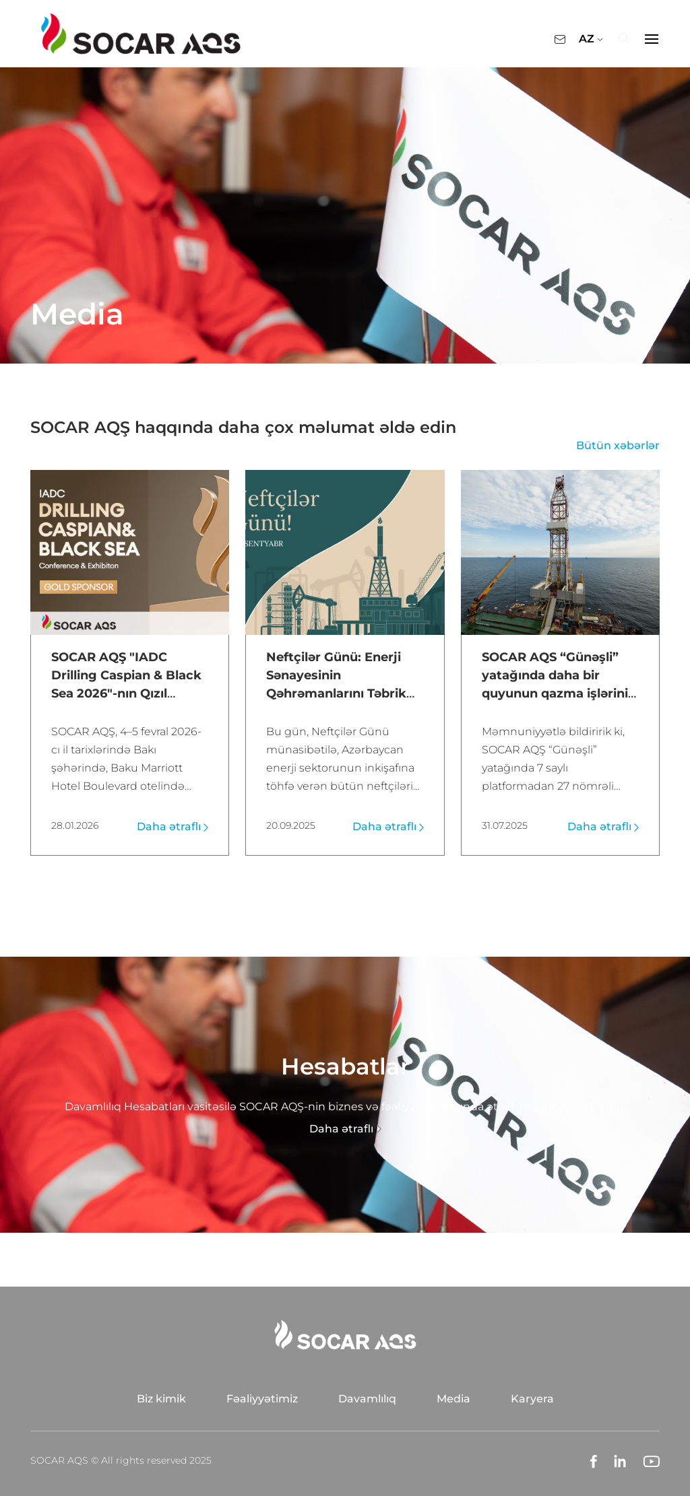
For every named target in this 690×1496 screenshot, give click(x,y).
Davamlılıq (367, 1398)
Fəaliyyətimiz (262, 1398)
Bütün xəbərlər (618, 444)
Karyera (532, 1398)
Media (453, 1398)
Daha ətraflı (172, 825)
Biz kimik (161, 1398)
